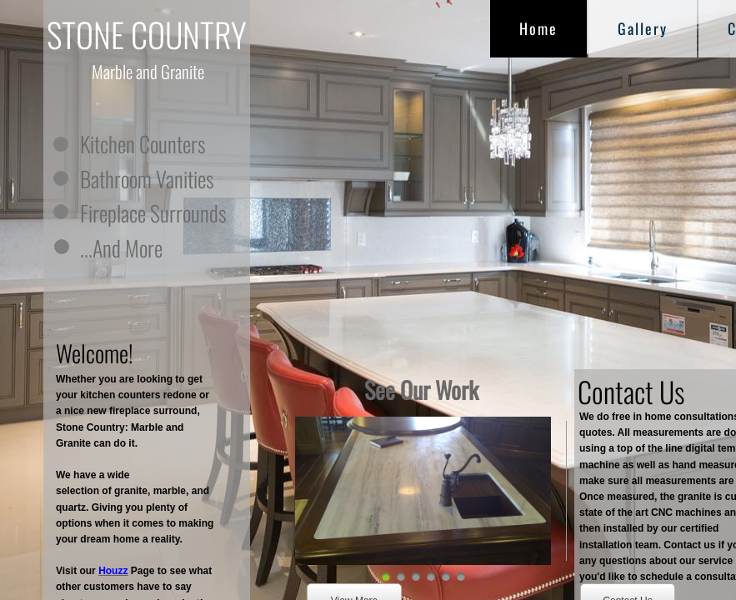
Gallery (643, 28)
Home (538, 28)
